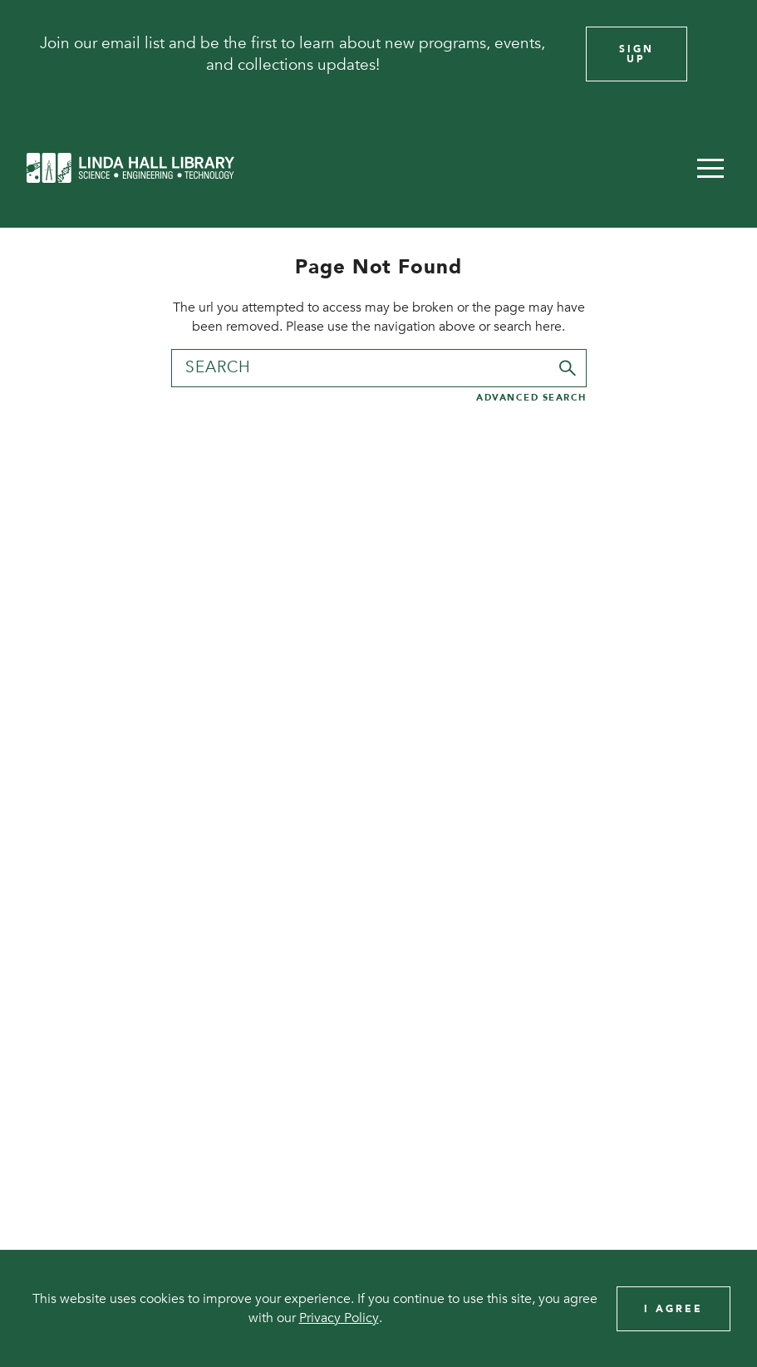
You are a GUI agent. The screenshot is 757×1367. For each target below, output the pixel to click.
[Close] (722, 54)
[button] (710, 168)
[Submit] (567, 368)
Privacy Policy (339, 1318)
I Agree (673, 1308)
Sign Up (636, 54)
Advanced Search (531, 397)
